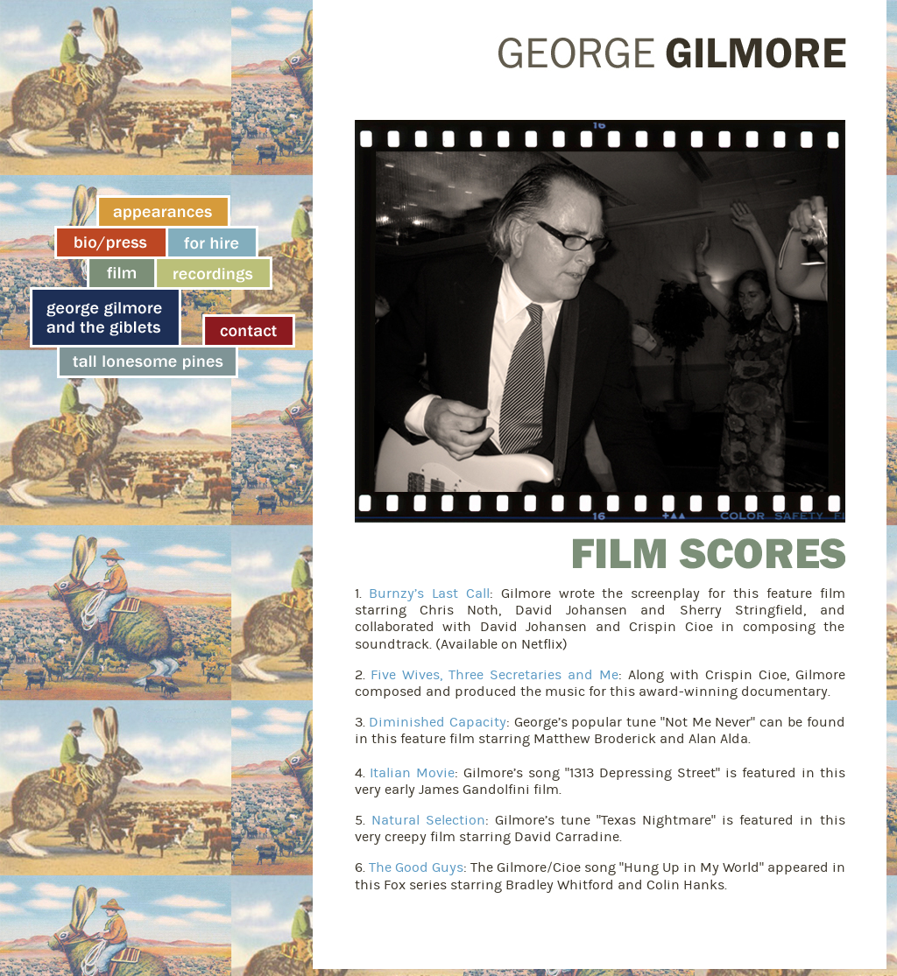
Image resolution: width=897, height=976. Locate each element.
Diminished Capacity (437, 722)
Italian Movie (412, 773)
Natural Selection (428, 820)
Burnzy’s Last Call (429, 593)
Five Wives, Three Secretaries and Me (494, 675)
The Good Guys (416, 867)
